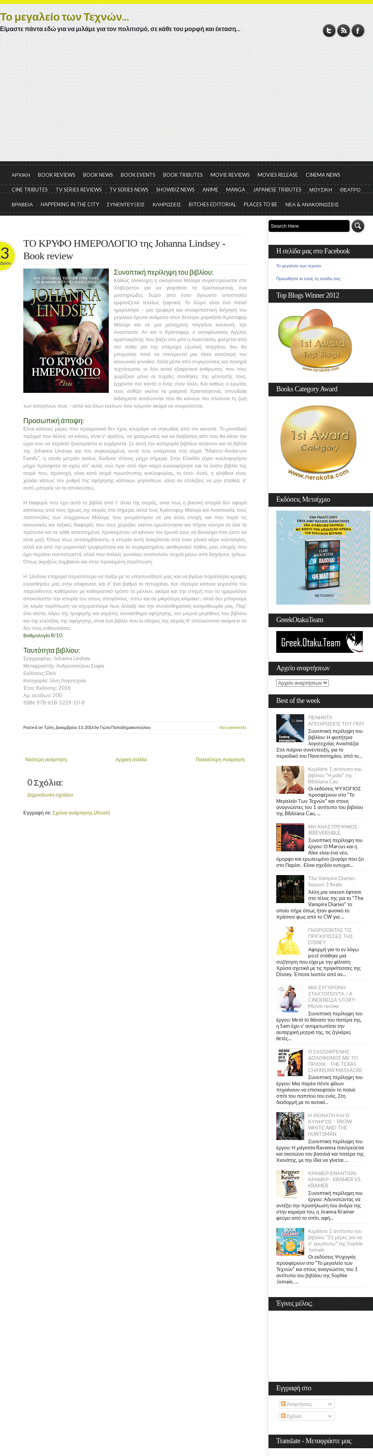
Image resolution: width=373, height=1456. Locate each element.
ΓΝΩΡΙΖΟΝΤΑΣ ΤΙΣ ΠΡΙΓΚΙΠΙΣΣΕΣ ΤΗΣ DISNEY (330, 936)
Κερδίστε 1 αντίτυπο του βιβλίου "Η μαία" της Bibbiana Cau (335, 775)
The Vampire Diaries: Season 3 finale (332, 881)
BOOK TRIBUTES (183, 175)
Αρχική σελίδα (131, 759)
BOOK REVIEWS (56, 175)
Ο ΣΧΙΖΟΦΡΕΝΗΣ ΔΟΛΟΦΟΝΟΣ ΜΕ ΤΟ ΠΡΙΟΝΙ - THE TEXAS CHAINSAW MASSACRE (335, 1060)
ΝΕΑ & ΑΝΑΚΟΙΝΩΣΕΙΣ (312, 204)
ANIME (210, 190)
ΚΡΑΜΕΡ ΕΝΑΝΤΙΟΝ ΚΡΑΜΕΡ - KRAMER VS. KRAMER (335, 1179)
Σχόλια (291, 1416)
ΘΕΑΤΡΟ (350, 190)
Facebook (358, 30)
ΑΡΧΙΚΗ (21, 175)
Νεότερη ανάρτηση (46, 759)
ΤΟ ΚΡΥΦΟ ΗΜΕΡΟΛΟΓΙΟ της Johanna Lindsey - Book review (124, 250)
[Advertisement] (186, 103)
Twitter (329, 30)
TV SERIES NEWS (129, 190)
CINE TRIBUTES (30, 190)
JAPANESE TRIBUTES (277, 190)
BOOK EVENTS (138, 175)
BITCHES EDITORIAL (212, 204)
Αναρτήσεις (296, 1404)
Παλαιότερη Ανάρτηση (220, 759)
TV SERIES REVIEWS (79, 190)
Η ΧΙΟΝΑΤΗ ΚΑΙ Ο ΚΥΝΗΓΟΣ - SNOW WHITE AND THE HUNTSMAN (330, 1124)
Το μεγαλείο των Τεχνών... (64, 16)
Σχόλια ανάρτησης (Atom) (81, 812)
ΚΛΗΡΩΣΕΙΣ (167, 204)
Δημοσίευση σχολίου (50, 795)
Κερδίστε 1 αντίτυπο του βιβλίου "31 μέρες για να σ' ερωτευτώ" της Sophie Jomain (335, 1240)
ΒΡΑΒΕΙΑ (22, 204)
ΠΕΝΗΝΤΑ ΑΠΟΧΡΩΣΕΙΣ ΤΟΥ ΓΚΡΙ (336, 720)
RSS (343, 30)
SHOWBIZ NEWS (175, 190)
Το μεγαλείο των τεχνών (298, 265)
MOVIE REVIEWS (230, 175)
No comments (233, 727)
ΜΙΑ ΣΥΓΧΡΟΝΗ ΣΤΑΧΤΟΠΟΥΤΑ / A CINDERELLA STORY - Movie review (333, 996)
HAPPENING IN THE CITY (70, 204)
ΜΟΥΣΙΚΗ (320, 190)
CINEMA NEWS (323, 175)
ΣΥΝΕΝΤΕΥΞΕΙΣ (126, 204)
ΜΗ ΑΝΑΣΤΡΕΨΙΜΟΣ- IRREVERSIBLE (333, 829)
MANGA (235, 190)
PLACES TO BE (260, 204)
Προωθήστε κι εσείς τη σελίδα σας (308, 278)
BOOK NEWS (98, 175)
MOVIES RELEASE (278, 175)
